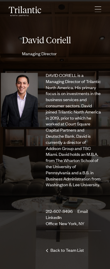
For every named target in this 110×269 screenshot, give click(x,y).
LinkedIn (54, 217)
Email (82, 211)
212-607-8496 (59, 211)
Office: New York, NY (65, 223)
